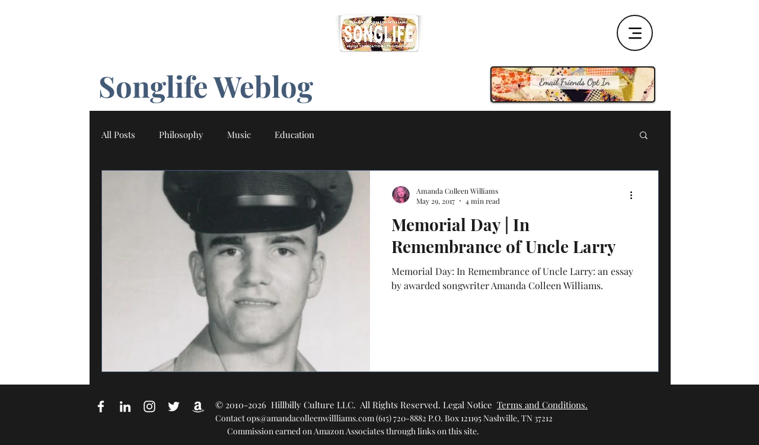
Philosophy (181, 134)
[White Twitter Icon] (173, 406)
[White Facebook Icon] (101, 406)
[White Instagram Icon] (149, 406)
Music (239, 134)
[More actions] (635, 195)
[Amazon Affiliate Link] (198, 406)
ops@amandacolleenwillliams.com (310, 418)
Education (294, 134)
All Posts (118, 134)
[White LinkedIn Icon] (125, 406)
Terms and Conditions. (542, 405)
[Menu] (635, 33)
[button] (643, 136)
